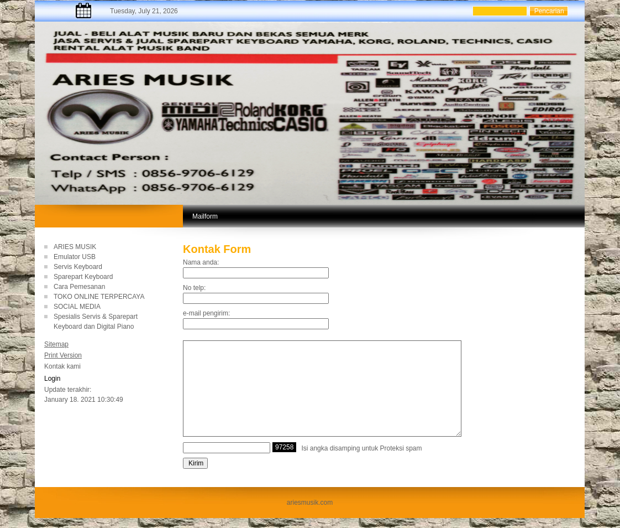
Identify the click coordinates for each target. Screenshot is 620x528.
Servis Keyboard (78, 267)
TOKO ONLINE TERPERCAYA (99, 297)
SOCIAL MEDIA (77, 306)
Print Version (63, 355)
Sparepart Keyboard (83, 277)
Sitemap (56, 344)
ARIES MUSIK (75, 247)
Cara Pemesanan (79, 287)
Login (52, 378)
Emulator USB (75, 257)
